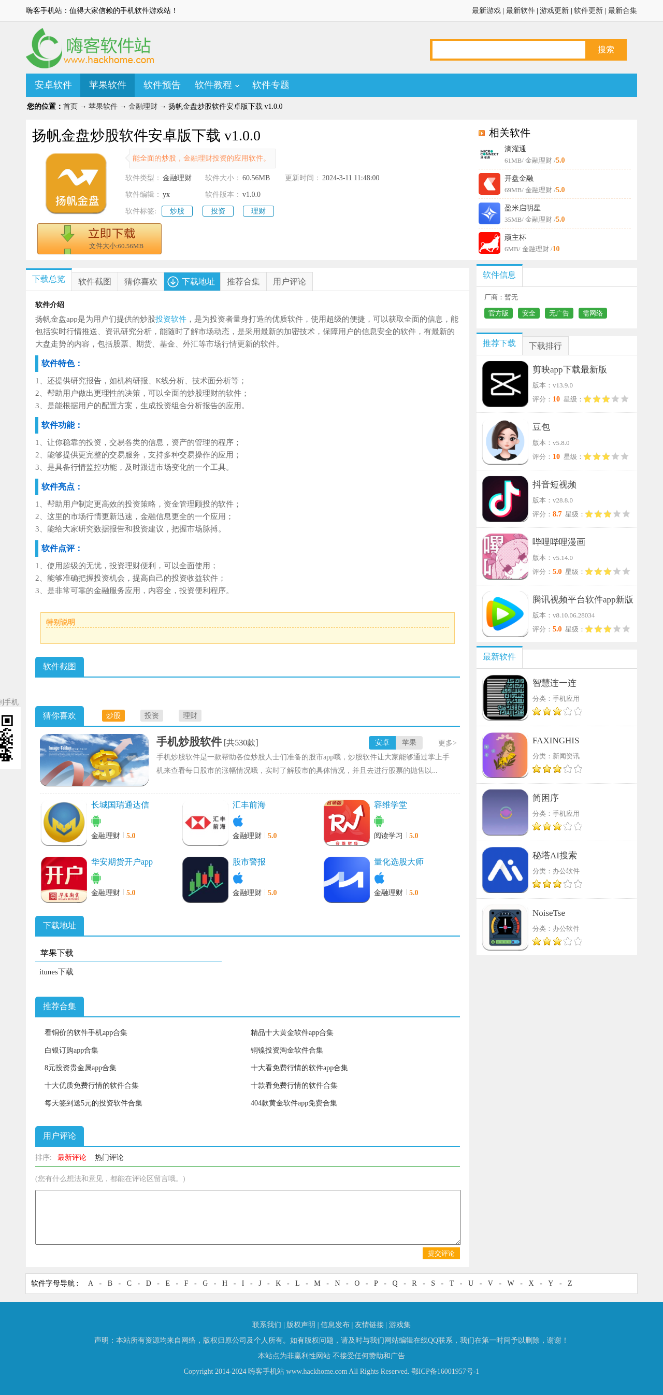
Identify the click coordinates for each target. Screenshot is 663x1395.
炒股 (177, 211)
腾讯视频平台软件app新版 (582, 600)
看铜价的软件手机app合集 (86, 1033)
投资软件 (170, 319)
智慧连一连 (554, 683)
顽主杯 (515, 237)
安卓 (382, 742)
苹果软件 (107, 85)
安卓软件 (53, 85)
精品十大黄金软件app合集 (292, 1033)
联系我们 (266, 1325)
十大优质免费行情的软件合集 (92, 1085)
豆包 (541, 427)
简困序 (545, 798)
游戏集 (400, 1325)
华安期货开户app (122, 861)
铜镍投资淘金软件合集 (287, 1050)
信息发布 (335, 1325)
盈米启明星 (523, 208)
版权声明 (300, 1325)
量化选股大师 (399, 861)
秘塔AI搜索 (554, 855)
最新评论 (72, 1157)
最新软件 (520, 11)
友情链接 (369, 1325)
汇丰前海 (249, 804)
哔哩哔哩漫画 (558, 542)
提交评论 (441, 1253)
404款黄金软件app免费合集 (294, 1103)
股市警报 (249, 861)
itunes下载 (56, 972)
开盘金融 (519, 178)
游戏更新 (554, 11)
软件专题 (271, 85)
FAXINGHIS (555, 740)
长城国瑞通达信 (120, 804)
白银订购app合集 (71, 1050)
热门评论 (109, 1157)
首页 (70, 106)
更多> (447, 743)
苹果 (409, 742)
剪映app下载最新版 (569, 370)
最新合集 (622, 11)
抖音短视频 (554, 485)
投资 (218, 211)
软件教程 (213, 85)
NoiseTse (548, 913)
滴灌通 (515, 149)
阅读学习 (388, 836)
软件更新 (588, 11)
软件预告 (162, 85)
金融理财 (142, 106)
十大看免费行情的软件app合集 (299, 1068)
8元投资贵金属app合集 (81, 1068)
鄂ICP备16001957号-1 (445, 1371)
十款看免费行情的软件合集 (294, 1085)
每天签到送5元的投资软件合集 (93, 1103)
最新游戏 (486, 11)
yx (166, 194)
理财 (258, 211)
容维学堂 (390, 804)
